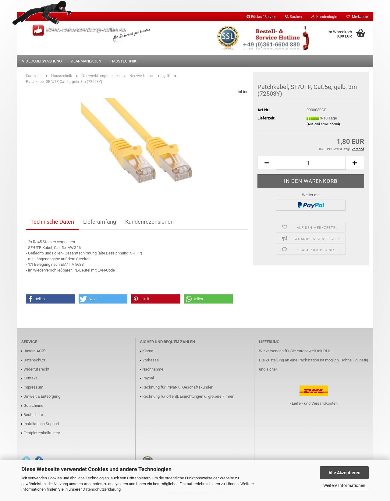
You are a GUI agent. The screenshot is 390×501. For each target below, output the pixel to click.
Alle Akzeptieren (344, 472)
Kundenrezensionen (149, 222)
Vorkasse (150, 360)
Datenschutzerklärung (102, 489)
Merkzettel (357, 17)
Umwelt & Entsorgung (41, 396)
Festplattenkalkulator (41, 433)
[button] (266, 163)
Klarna (147, 351)
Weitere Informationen (344, 485)
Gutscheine (33, 405)
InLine (243, 91)
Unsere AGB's (35, 351)
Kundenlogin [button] (324, 17)
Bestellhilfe (33, 414)
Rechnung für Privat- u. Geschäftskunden (177, 387)
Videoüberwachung (42, 61)
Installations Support (41, 423)
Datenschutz (34, 360)
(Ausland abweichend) (323, 124)
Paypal (148, 378)
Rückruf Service (261, 17)
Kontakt (30, 378)
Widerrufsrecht (36, 369)
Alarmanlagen (86, 61)
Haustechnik (123, 61)
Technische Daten (52, 222)
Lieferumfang (99, 222)
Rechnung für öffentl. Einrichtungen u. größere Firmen (188, 396)
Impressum (33, 387)
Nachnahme (152, 369)
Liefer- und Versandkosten (315, 403)
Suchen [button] (293, 17)
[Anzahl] (311, 163)
